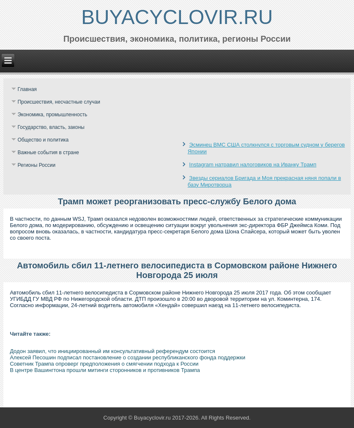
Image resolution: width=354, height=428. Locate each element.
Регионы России (37, 165)
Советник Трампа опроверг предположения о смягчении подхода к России (104, 364)
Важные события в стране (48, 152)
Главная (27, 89)
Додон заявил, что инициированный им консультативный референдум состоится (112, 351)
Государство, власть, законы (51, 127)
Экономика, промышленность (53, 115)
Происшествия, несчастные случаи (59, 102)
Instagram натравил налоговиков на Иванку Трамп (252, 164)
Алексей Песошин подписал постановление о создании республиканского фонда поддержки (127, 357)
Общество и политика (43, 140)
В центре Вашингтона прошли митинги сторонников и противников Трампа (105, 370)
